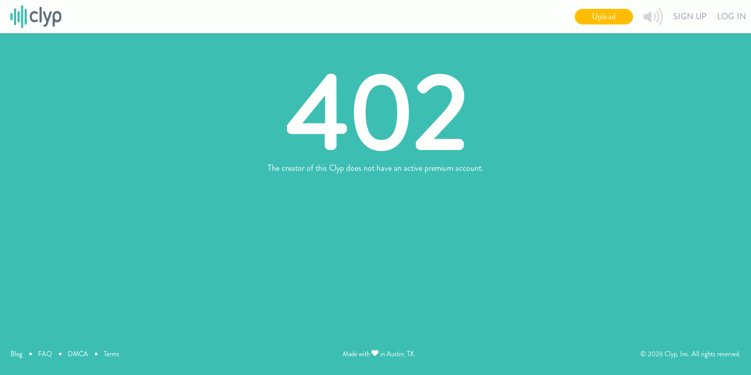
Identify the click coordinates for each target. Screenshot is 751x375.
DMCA (78, 354)
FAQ (45, 354)
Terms (111, 354)
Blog (16, 354)
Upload (604, 16)
